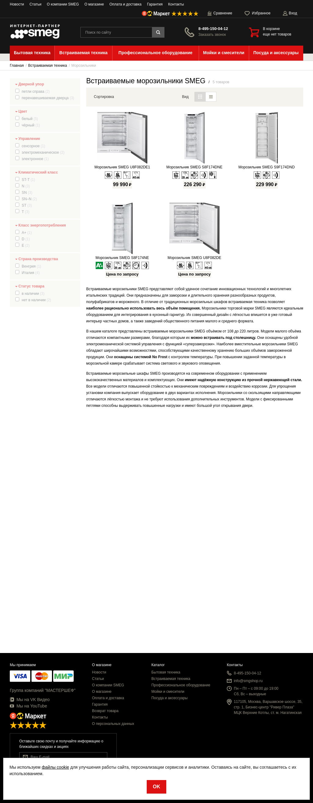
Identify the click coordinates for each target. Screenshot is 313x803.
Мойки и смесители (167, 691)
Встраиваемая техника (170, 679)
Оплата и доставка (125, 4)
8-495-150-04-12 (213, 28)
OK (156, 786)
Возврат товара (105, 711)
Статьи (35, 4)
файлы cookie (55, 767)
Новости (17, 4)
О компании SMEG (63, 4)
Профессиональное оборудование (180, 685)
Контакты (176, 4)
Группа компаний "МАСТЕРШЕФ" (42, 690)
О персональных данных (113, 724)
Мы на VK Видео (30, 699)
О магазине (94, 4)
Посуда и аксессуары (169, 698)
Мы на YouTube (28, 706)
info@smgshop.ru (248, 681)
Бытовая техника (165, 672)
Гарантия (155, 4)
